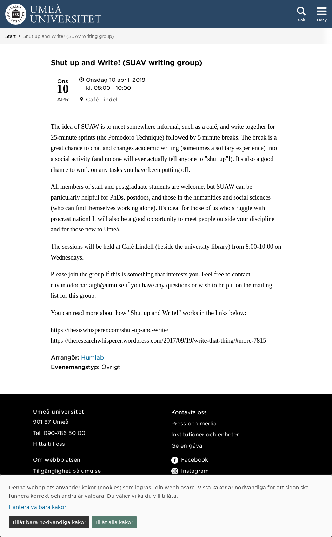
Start (10, 36)
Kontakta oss (189, 412)
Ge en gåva (186, 445)
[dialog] (166, 506)
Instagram (190, 470)
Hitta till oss (49, 443)
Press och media (194, 423)
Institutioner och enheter (205, 434)
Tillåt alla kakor (113, 522)
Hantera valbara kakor (37, 507)
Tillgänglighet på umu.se (67, 470)
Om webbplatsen (56, 459)
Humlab (92, 357)
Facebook (189, 459)
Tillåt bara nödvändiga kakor (49, 522)
